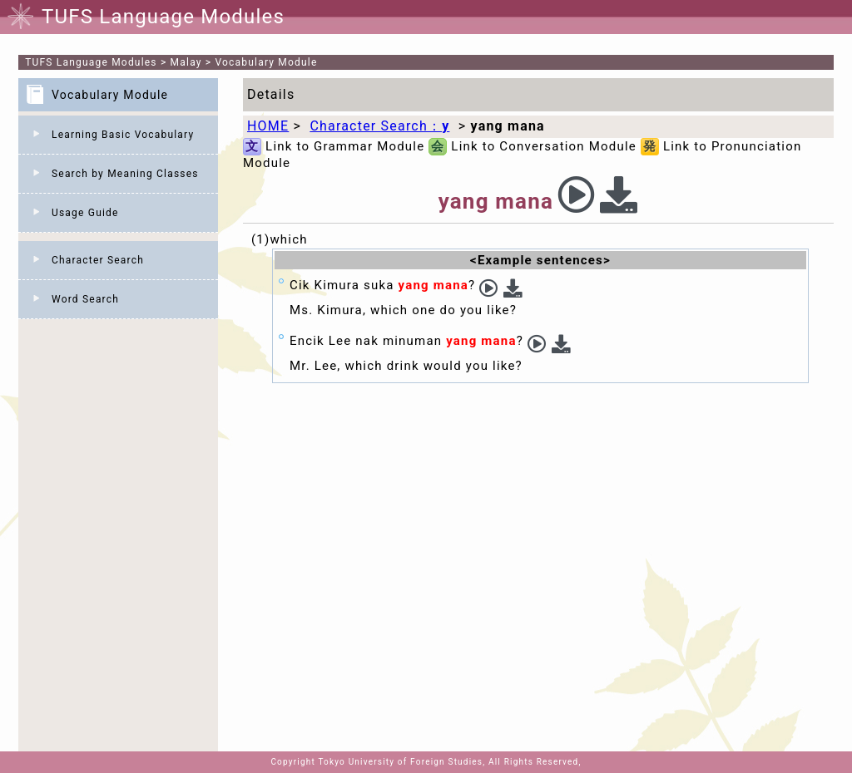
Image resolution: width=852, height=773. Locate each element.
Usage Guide (85, 213)
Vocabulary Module (266, 62)
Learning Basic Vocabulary (123, 134)
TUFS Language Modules (91, 62)
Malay (186, 62)
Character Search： (379, 126)
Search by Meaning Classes (125, 174)
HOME (268, 126)
